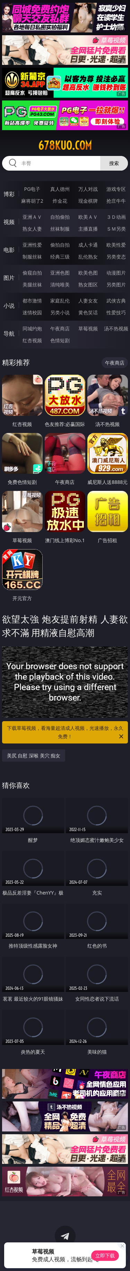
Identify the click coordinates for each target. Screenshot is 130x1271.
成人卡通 (88, 244)
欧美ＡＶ (88, 217)
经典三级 (60, 256)
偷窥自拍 (32, 272)
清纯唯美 (60, 284)
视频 (9, 222)
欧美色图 (88, 272)
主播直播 (88, 228)
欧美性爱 (116, 244)
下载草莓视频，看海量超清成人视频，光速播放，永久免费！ (66, 733)
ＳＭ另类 (116, 228)
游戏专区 (116, 189)
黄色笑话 (88, 312)
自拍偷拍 (60, 217)
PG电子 (32, 189)
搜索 (114, 163)
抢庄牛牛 (116, 200)
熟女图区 (88, 284)
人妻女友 (88, 300)
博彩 (9, 194)
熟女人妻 (32, 228)
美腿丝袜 (32, 284)
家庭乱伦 (60, 300)
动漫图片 (116, 272)
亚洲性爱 (32, 244)
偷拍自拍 (60, 244)
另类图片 (116, 284)
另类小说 (60, 312)
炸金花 (60, 200)
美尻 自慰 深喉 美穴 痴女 (34, 755)
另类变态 (116, 256)
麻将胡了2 (32, 200)
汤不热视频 (116, 328)
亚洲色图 (60, 272)
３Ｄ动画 (116, 217)
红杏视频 (32, 340)
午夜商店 (60, 328)
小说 (9, 305)
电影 (9, 250)
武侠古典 (116, 300)
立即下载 (105, 1255)
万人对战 (88, 189)
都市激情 (32, 300)
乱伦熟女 (88, 256)
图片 (9, 278)
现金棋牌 (88, 200)
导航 (9, 333)
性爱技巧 (116, 312)
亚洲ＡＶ (32, 217)
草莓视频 (88, 328)
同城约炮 (32, 328)
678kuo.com (65, 145)
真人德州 (60, 189)
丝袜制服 (60, 228)
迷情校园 (32, 312)
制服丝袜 (32, 256)
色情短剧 (60, 340)
